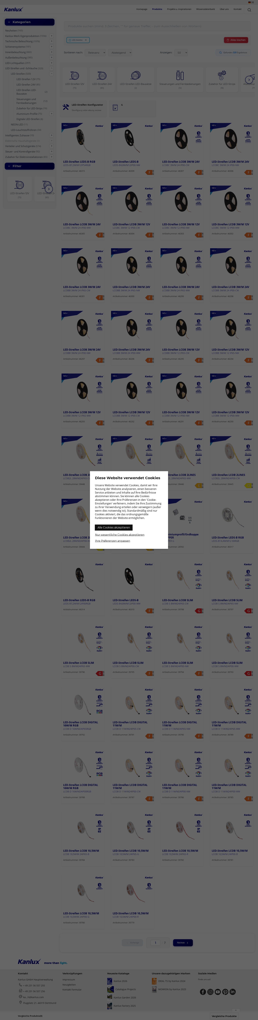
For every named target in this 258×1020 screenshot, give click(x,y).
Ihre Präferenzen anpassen (112, 540)
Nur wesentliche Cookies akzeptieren (119, 534)
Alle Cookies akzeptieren (114, 527)
